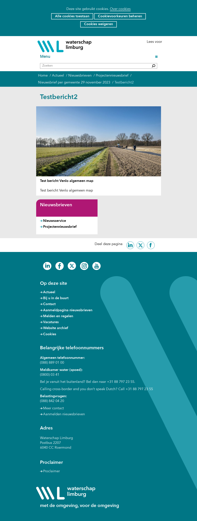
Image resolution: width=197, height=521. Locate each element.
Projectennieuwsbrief (60, 227)
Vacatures (51, 322)
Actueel (49, 292)
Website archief (55, 328)
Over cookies (120, 9)
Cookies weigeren (98, 24)
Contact (49, 304)
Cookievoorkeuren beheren (120, 16)
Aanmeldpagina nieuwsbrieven (67, 310)
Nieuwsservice (54, 221)
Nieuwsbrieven (56, 205)
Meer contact (53, 408)
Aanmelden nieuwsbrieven (64, 414)
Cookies (49, 334)
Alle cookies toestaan (72, 16)
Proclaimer (51, 471)
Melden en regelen (58, 316)
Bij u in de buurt (55, 298)
